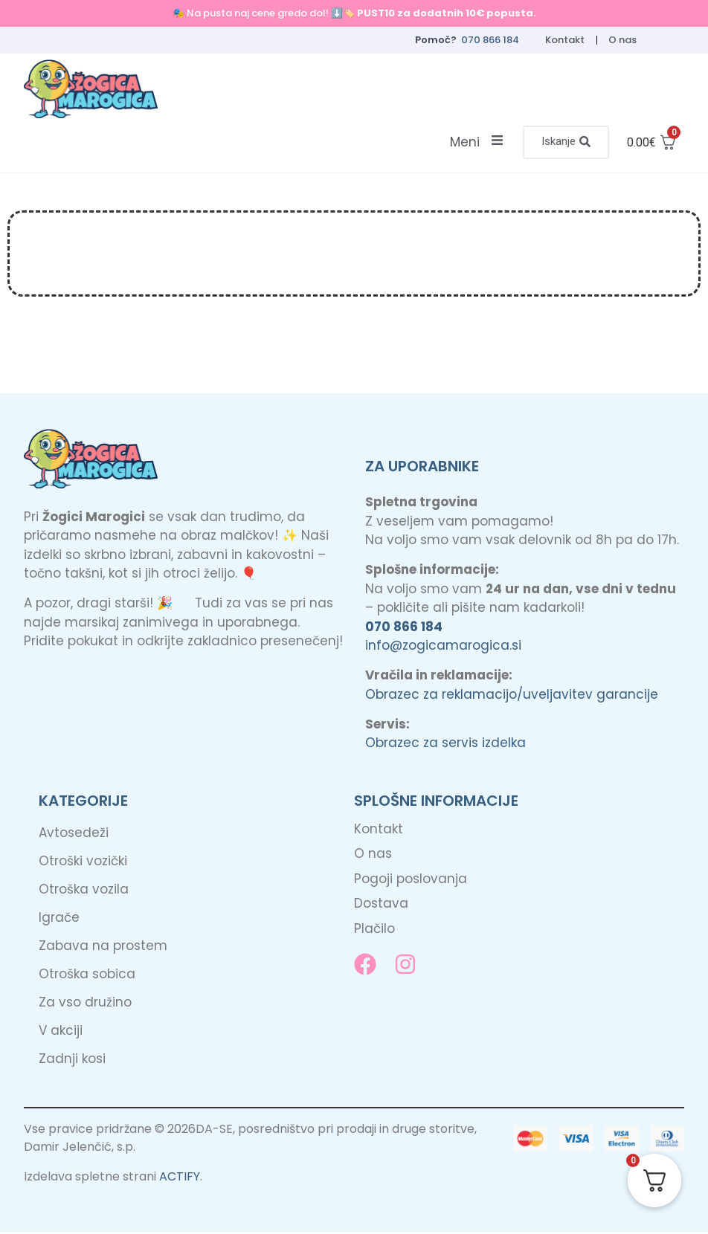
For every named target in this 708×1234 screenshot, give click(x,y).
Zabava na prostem (103, 948)
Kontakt (564, 40)
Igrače (59, 919)
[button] (564, 143)
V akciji (61, 1032)
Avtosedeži (74, 835)
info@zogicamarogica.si (443, 647)
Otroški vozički (83, 863)
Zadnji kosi (72, 1061)
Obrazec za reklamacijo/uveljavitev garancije (511, 696)
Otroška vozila (84, 891)
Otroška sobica (87, 976)
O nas (622, 40)
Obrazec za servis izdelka (445, 745)
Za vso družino (85, 1004)
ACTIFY (179, 1178)
